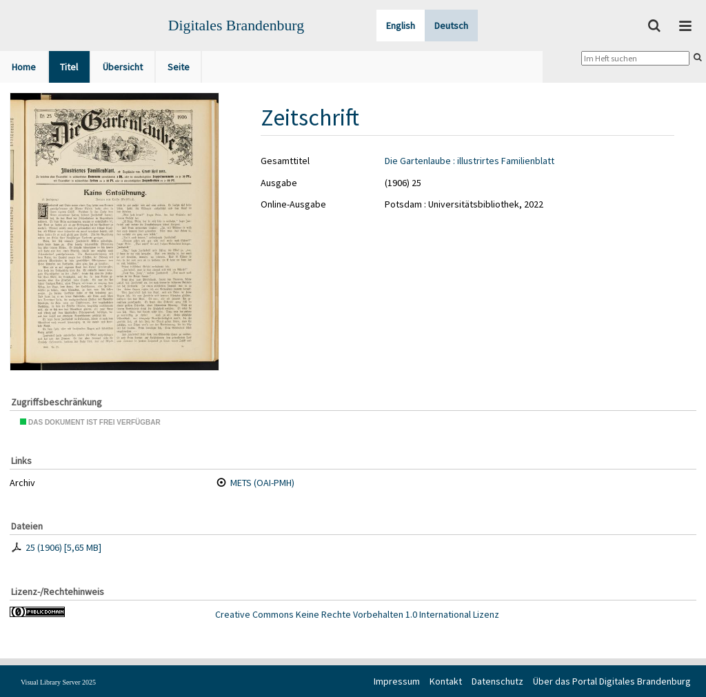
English (400, 25)
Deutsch (451, 25)
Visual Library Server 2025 (58, 682)
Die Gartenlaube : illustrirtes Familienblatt (469, 160)
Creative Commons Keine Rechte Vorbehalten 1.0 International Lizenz (357, 614)
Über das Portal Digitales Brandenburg (612, 681)
